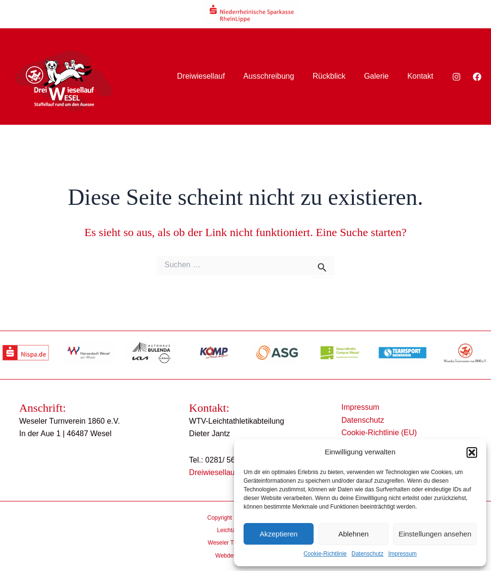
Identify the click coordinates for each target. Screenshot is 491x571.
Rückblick (337, 76)
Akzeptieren (278, 534)
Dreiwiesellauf (215, 76)
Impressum (402, 553)
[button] (472, 452)
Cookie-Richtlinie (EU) (377, 432)
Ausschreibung (280, 76)
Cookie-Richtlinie (325, 553)
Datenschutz (367, 553)
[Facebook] (477, 76)
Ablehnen (353, 534)
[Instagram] (456, 76)
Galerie (381, 76)
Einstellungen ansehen (434, 534)
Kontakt (422, 76)
